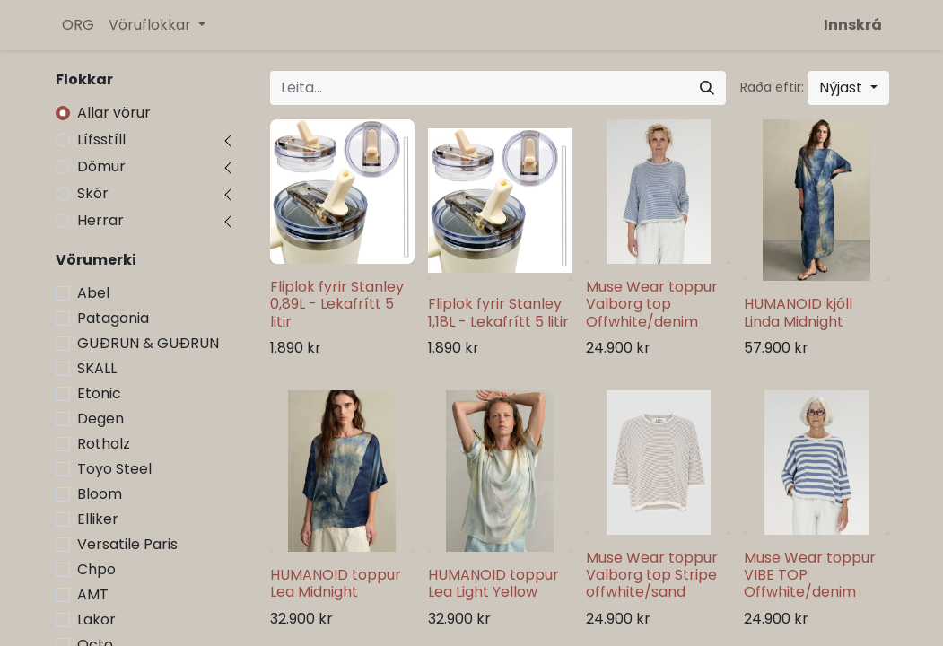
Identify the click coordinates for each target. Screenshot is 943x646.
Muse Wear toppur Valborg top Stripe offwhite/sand (652, 574)
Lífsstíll (101, 139)
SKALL (97, 368)
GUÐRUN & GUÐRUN (148, 343)
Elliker (97, 519)
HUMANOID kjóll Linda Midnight (798, 312)
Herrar (100, 220)
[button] (848, 88)
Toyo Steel (114, 468)
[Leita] (707, 88)
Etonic (99, 393)
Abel (93, 293)
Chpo (96, 569)
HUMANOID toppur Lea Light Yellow (493, 583)
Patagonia (113, 318)
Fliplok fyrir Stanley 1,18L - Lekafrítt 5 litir (498, 312)
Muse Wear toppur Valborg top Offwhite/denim (652, 303)
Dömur (101, 166)
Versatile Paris (127, 544)
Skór (93, 193)
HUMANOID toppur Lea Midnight (335, 583)
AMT (93, 594)
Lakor (96, 619)
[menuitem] (78, 25)
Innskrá (853, 24)
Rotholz (103, 443)
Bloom (99, 494)
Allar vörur (114, 112)
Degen (100, 418)
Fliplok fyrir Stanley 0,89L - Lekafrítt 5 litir (337, 303)
